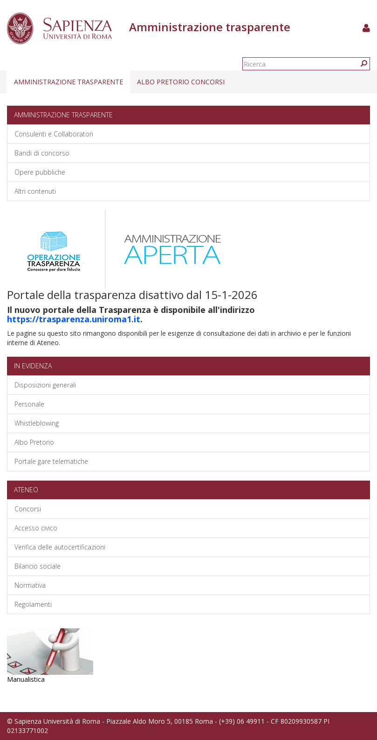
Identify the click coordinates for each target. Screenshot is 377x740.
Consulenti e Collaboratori (53, 133)
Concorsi (27, 508)
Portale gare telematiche (51, 461)
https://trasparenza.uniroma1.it (73, 319)
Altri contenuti (35, 191)
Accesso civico (35, 527)
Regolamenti (33, 604)
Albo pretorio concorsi (181, 81)
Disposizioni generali (45, 384)
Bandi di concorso (41, 153)
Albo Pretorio (34, 442)
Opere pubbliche (39, 172)
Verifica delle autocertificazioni (59, 547)
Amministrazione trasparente (68, 81)
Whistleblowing (36, 423)
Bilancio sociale (37, 566)
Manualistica (26, 679)
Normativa (30, 585)
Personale (29, 404)
